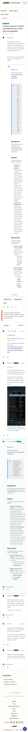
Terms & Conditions (8, 696)
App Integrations (14, 718)
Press (14, 708)
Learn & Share (14, 11)
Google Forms (7, 299)
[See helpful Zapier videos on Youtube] (22, 722)
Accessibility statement (19, 696)
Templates (14, 716)
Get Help (4, 11)
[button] (24, 2)
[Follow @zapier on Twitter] (20, 722)
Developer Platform (14, 706)
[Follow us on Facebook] (11, 722)
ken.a (8, 623)
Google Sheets (18, 299)
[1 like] (8, 587)
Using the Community (9, 682)
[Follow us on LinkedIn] (14, 722)
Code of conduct (8, 679)
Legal (16, 729)
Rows (5, 303)
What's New (5, 14)
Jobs (14, 711)
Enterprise (14, 713)
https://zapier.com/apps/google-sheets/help (17, 76)
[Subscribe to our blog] (17, 722)
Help (14, 704)
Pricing (14, 701)
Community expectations (10, 684)
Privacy (21, 729)
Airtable (17, 465)
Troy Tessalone (11, 331)
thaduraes (9, 37)
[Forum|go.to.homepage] (11, 3)
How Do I (5, 18)
